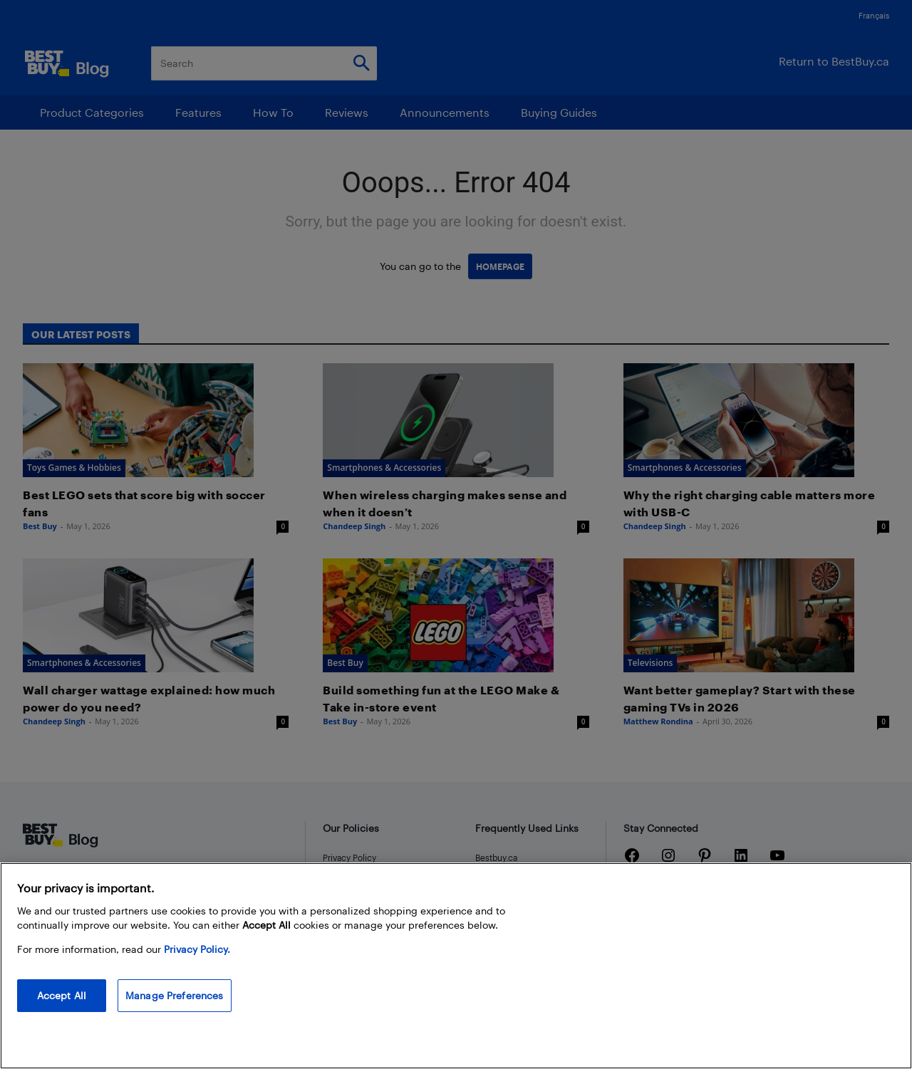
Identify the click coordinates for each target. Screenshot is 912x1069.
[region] (456, 965)
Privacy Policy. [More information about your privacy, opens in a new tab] (197, 949)
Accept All (61, 995)
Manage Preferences (174, 995)
